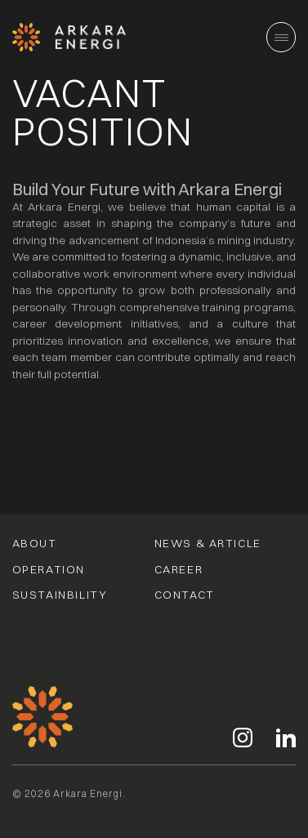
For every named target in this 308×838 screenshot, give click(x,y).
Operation (48, 570)
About (34, 544)
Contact (184, 595)
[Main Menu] (281, 36)
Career (178, 570)
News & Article (207, 544)
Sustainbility (60, 595)
